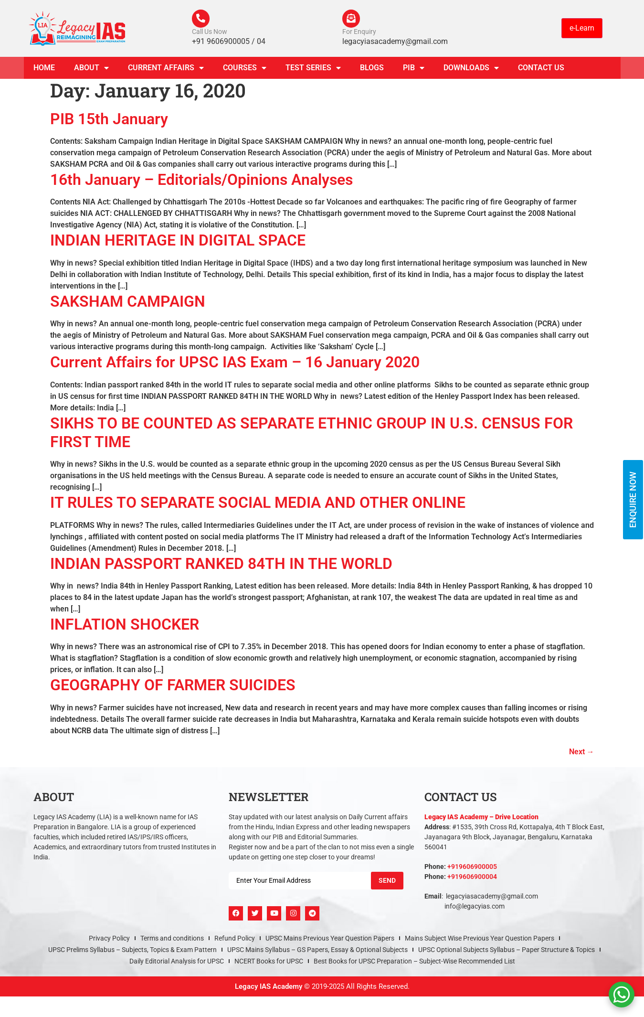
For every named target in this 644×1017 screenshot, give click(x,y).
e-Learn (582, 28)
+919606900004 (472, 877)
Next (581, 752)
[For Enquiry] (351, 19)
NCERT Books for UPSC (268, 962)
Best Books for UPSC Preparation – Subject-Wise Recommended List (414, 962)
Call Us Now (209, 32)
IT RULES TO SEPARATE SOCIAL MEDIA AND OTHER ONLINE (257, 504)
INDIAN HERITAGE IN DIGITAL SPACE (178, 242)
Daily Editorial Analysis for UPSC (176, 962)
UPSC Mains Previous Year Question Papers (329, 939)
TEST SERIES (313, 68)
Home (44, 68)
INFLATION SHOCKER (124, 625)
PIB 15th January (109, 120)
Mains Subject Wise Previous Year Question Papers (479, 939)
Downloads (471, 68)
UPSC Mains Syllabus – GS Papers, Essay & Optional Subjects (317, 950)
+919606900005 (472, 867)
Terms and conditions (172, 939)
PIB (413, 68)
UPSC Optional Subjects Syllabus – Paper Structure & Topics (506, 950)
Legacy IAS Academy (268, 987)
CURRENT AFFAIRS (166, 68)
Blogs (372, 68)
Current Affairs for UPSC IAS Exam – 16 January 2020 (235, 363)
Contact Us (541, 68)
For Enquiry (359, 32)
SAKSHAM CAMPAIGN (127, 302)
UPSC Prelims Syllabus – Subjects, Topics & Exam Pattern (132, 950)
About (91, 68)
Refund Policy (234, 939)
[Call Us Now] (201, 19)
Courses (244, 68)
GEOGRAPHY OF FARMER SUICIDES (173, 686)
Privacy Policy (109, 939)
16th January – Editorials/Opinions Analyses (201, 180)
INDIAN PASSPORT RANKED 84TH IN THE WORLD (221, 565)
